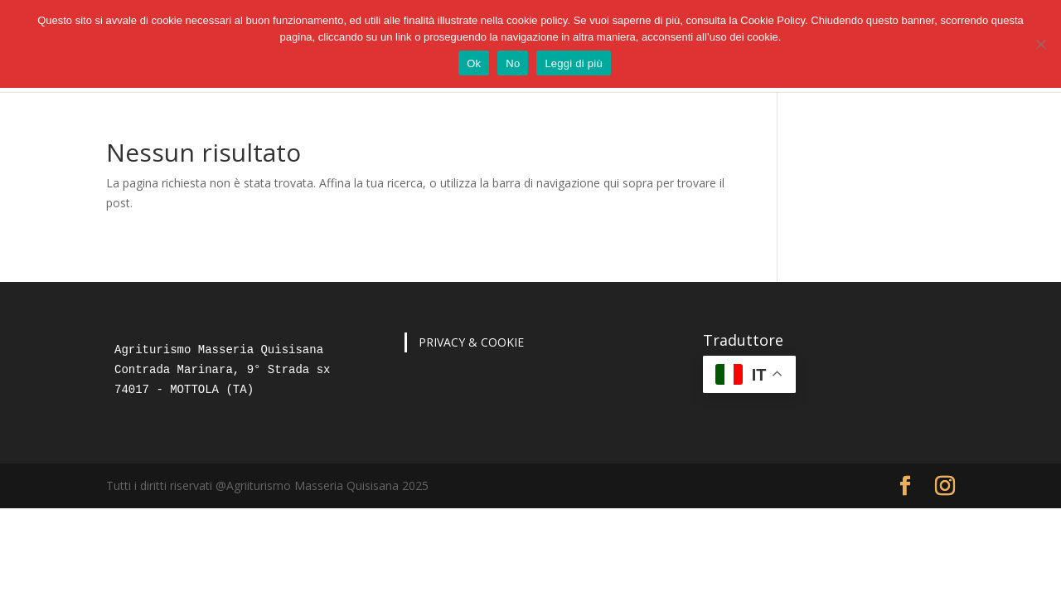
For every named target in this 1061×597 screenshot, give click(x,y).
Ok (474, 63)
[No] (1040, 44)
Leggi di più (574, 63)
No (513, 63)
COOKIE (502, 342)
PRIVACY (442, 342)
